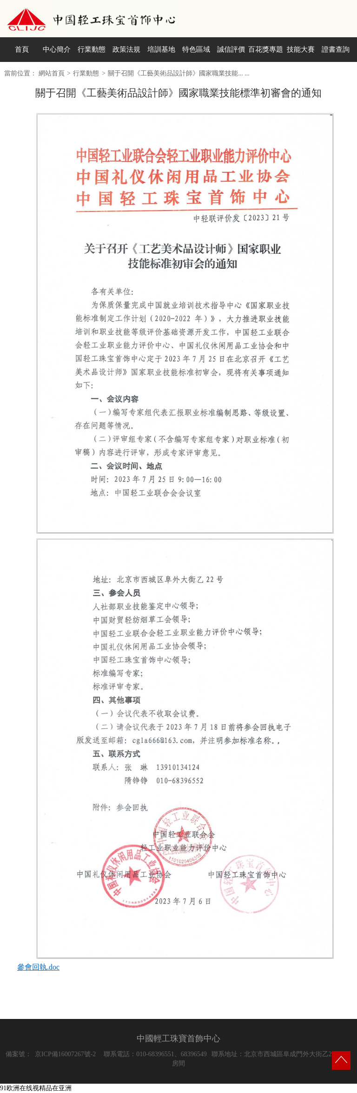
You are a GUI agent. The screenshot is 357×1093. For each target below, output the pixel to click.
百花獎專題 (265, 49)
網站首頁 (52, 73)
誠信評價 (231, 49)
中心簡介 (57, 49)
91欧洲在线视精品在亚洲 (36, 1088)
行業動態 (92, 49)
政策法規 (126, 49)
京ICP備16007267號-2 (65, 1054)
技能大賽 (301, 49)
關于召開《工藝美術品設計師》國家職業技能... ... (179, 73)
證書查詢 (336, 49)
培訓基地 (161, 49)
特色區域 (196, 49)
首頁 (22, 49)
